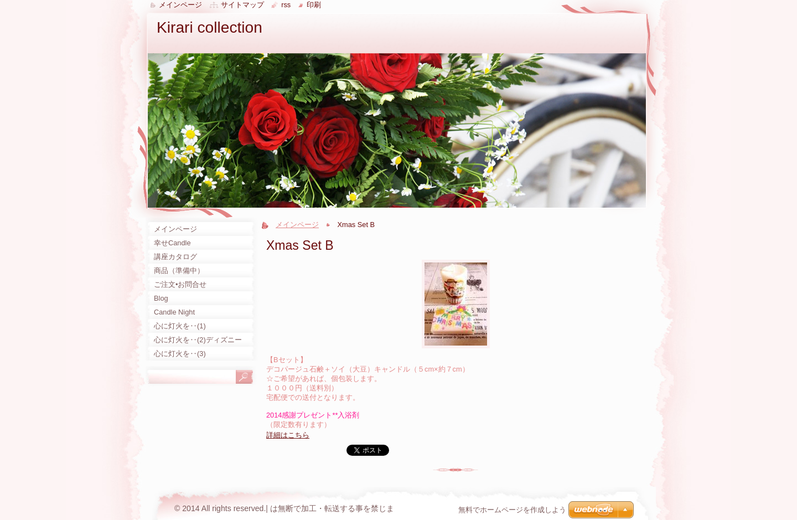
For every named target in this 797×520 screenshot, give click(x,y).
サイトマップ (242, 5)
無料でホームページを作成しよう (512, 510)
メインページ (297, 224)
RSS (286, 5)
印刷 (314, 5)
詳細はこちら (287, 435)
